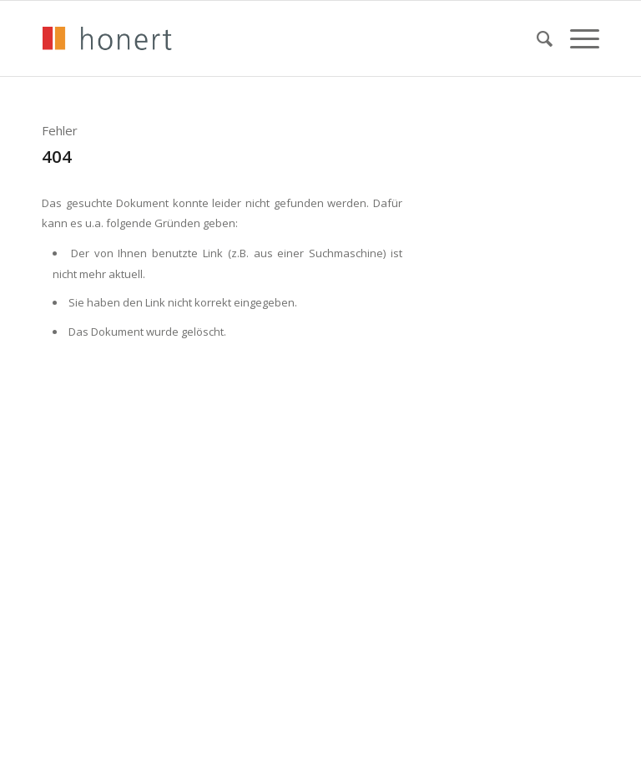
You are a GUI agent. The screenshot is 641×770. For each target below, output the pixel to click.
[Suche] (536, 38)
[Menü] (576, 38)
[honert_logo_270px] (107, 38)
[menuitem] (536, 38)
